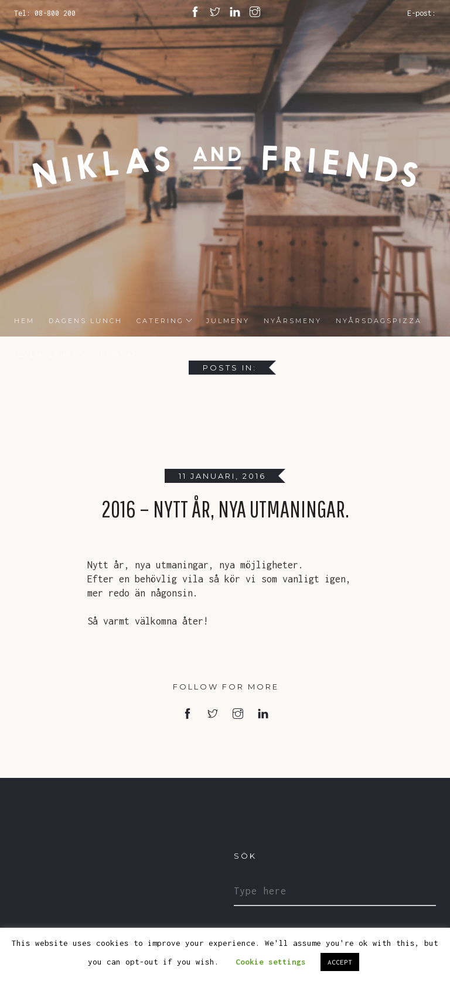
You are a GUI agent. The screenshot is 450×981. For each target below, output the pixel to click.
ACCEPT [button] (340, 962)
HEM (24, 321)
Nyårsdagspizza (379, 321)
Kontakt (123, 354)
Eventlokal (46, 354)
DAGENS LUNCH (85, 321)
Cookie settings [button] (271, 961)
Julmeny (228, 321)
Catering (160, 321)
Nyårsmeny (293, 321)
